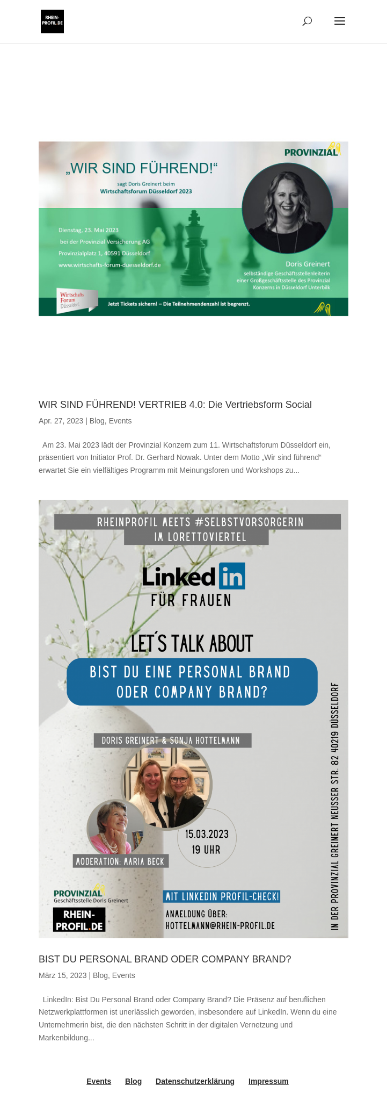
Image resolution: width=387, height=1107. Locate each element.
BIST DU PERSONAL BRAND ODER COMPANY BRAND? (165, 959)
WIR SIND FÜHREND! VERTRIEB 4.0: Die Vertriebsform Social (175, 404)
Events (120, 420)
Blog (97, 420)
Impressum (269, 1081)
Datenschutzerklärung (195, 1081)
